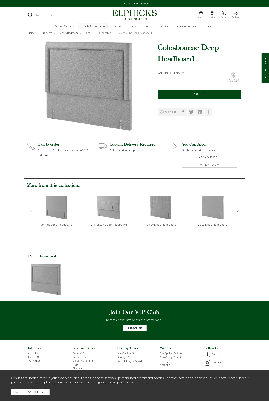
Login (76, 364)
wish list (170, 112)
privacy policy (20, 382)
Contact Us (34, 357)
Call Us (199, 94)
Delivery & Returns (83, 360)
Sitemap (77, 368)
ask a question (209, 157)
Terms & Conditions (84, 353)
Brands (209, 26)
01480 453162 (140, 3)
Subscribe (134, 328)
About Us (33, 353)
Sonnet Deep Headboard (56, 224)
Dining (117, 26)
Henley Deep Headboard (160, 224)
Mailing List (34, 360)
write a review (209, 164)
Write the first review (171, 73)
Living (133, 26)
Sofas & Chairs (64, 26)
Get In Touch (265, 68)
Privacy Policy (80, 357)
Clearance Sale (186, 26)
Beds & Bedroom (94, 26)
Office (165, 26)
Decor (149, 26)
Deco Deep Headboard (212, 224)
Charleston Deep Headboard (108, 224)
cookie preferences (120, 382)
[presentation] (31, 210)
